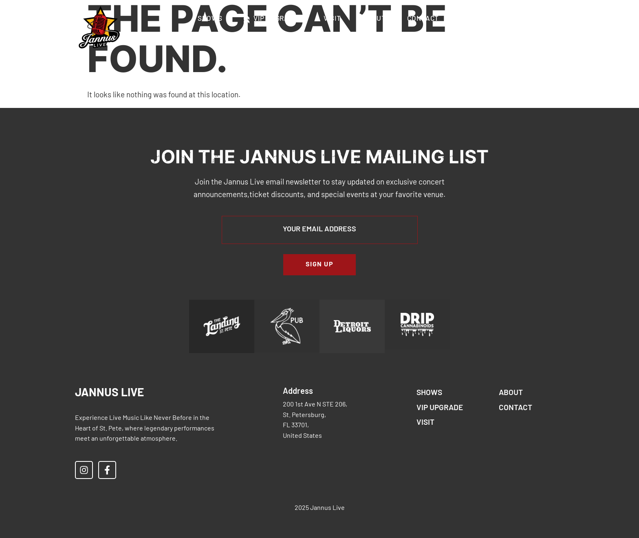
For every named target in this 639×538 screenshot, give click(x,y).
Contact (423, 18)
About (374, 18)
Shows (210, 18)
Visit (332, 18)
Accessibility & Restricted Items (321, 37)
